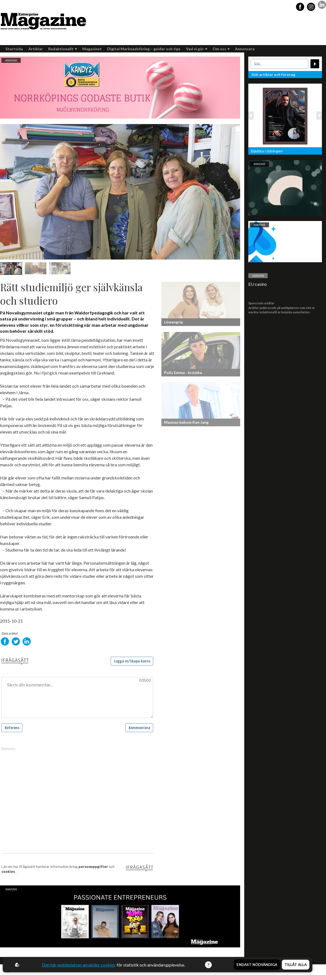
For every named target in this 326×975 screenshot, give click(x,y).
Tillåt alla (296, 965)
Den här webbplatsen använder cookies (78, 964)
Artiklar (35, 48)
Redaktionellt (62, 48)
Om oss (221, 48)
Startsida (14, 48)
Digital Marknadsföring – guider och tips (143, 48)
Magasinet (92, 48)
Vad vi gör (196, 48)
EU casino (257, 284)
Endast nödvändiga (257, 965)
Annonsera (245, 48)
